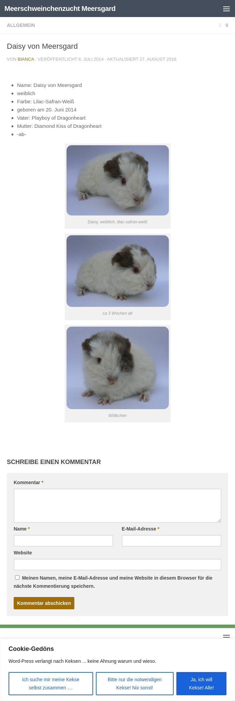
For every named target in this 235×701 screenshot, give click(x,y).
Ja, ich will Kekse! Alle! (201, 683)
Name (22, 529)
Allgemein (21, 25)
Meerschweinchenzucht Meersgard (61, 8)
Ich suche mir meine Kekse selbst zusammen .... (50, 683)
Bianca (26, 59)
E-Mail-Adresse (141, 529)
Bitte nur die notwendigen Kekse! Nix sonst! (135, 683)
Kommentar (28, 482)
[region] (117, 670)
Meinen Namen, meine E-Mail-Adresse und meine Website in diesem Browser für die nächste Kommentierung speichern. (113, 582)
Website (23, 552)
